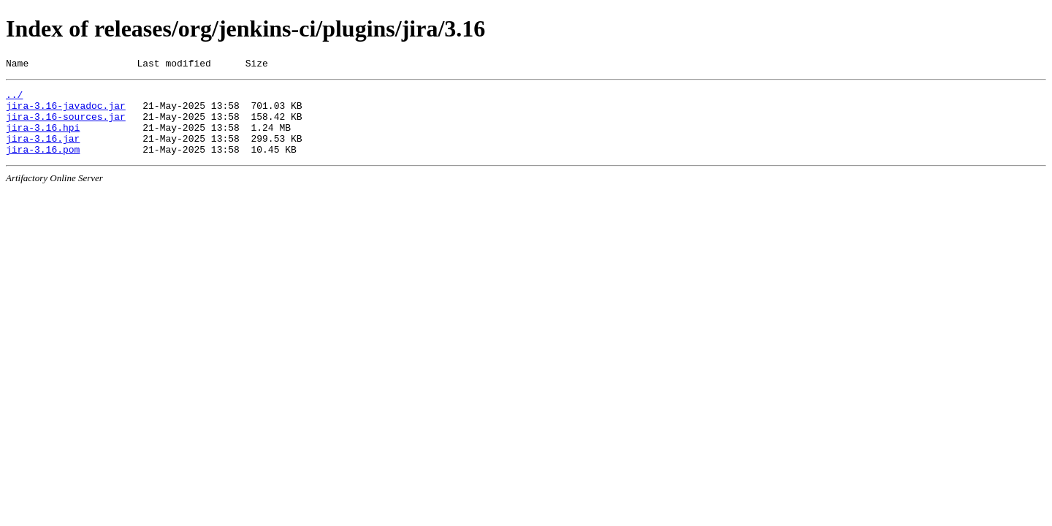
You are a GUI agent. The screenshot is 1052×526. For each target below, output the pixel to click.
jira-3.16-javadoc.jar (66, 111)
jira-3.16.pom (43, 164)
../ (14, 98)
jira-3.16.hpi (43, 138)
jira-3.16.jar (43, 151)
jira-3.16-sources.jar (66, 125)
